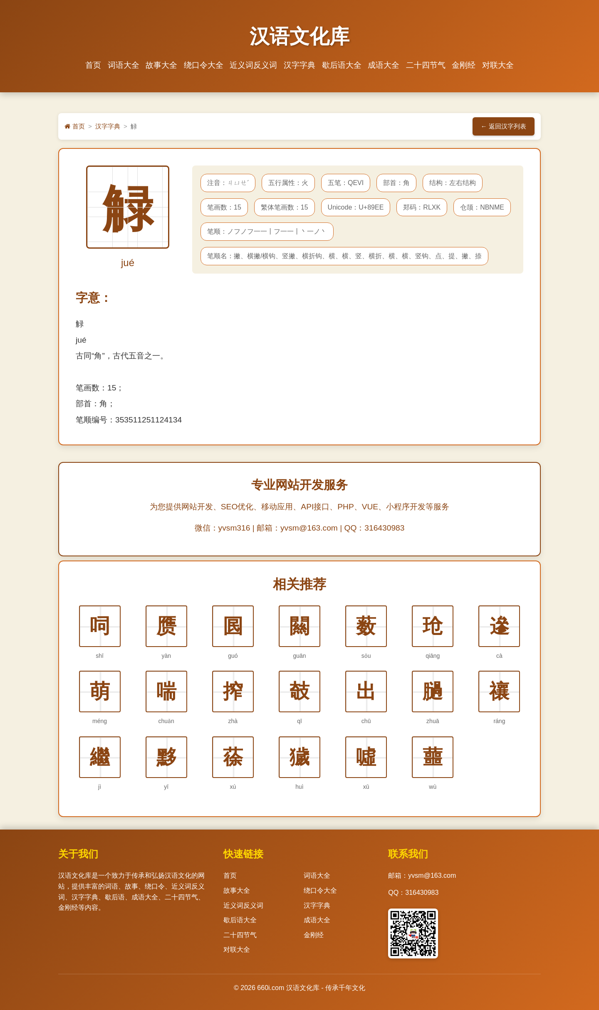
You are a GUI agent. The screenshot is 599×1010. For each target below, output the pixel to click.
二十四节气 (424, 65)
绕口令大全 (204, 65)
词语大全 (125, 65)
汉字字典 (299, 65)
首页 (96, 65)
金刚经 (462, 65)
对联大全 (495, 65)
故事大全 (163, 65)
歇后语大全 (341, 65)
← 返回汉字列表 (503, 126)
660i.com (270, 988)
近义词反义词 (254, 65)
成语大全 (383, 65)
